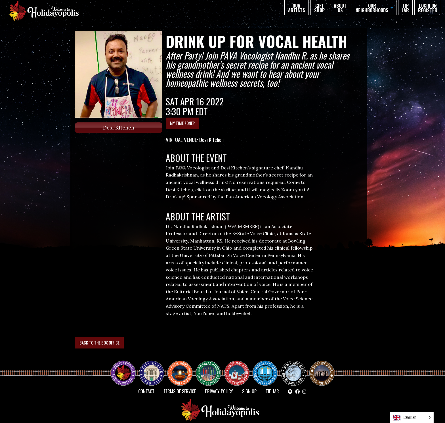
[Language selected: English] (412, 417)
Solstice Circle (322, 368)
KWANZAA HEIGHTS (210, 368)
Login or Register (427, 8)
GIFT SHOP (319, 8)
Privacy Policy (219, 391)
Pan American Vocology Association (264, 196)
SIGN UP (249, 391)
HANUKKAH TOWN (267, 368)
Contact (146, 391)
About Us (340, 8)
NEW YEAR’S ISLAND (293, 370)
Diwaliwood (182, 366)
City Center (151, 368)
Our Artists (296, 8)
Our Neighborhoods (372, 8)
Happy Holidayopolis (125, 368)
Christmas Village (238, 368)
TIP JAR (405, 8)
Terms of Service (179, 391)
